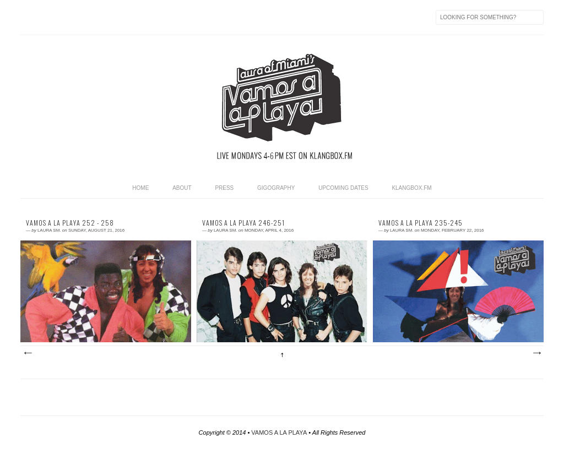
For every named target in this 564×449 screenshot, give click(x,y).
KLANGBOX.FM (411, 188)
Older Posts (536, 353)
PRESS (224, 188)
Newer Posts (27, 353)
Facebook (52, 17)
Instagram (191, 17)
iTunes (98, 17)
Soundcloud (214, 17)
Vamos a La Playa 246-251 (243, 222)
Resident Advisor (122, 17)
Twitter (75, 17)
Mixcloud (145, 17)
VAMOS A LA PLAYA (279, 432)
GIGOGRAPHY (276, 188)
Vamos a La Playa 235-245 (420, 222)
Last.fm (168, 17)
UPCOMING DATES (343, 188)
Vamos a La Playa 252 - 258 (70, 222)
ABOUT (181, 188)
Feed (29, 17)
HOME (140, 188)
